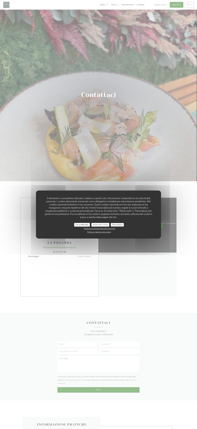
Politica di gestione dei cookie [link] (99, 232)
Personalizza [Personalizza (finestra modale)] (117, 224)
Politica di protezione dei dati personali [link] (99, 228)
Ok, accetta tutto (82, 224)
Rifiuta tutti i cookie (100, 224)
